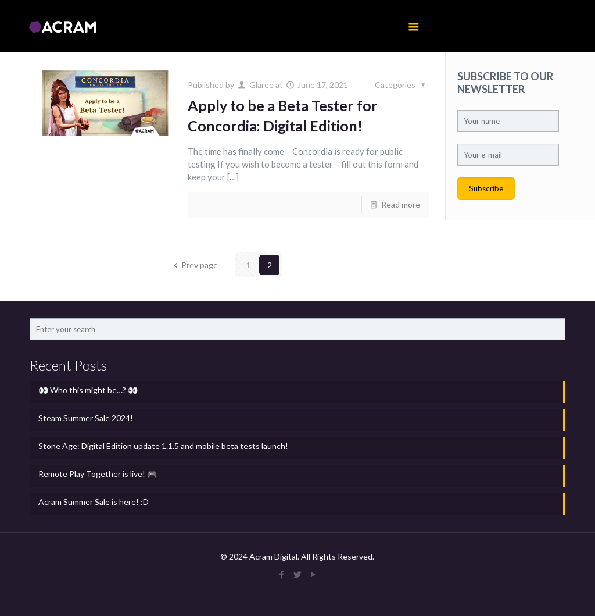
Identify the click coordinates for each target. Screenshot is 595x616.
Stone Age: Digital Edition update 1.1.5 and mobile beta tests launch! (163, 446)
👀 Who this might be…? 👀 (88, 390)
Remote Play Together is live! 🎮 (97, 474)
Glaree (261, 85)
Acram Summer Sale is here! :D (93, 502)
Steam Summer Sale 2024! (85, 418)
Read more (400, 204)
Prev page (194, 265)
